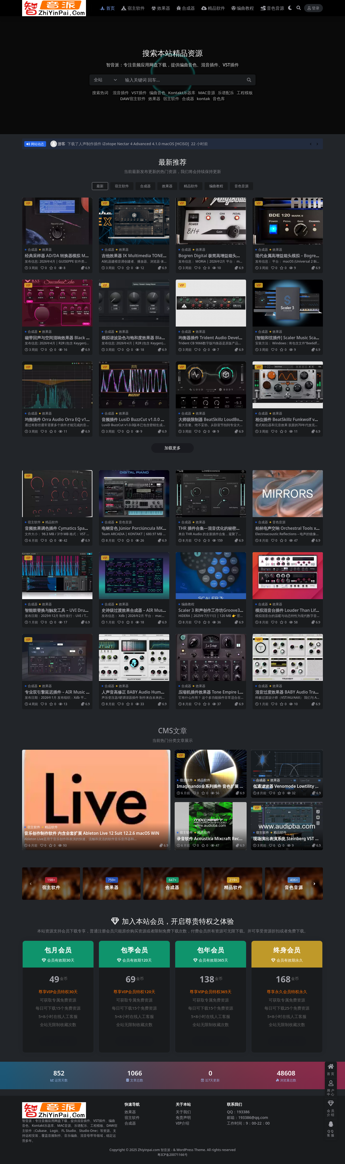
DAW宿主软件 (133, 98)
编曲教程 (216, 186)
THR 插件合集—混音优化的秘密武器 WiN (209, 530)
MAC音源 (206, 92)
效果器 (154, 98)
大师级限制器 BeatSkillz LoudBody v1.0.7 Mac (210, 422)
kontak (203, 98)
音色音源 (241, 186)
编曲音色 (157, 92)
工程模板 (245, 92)
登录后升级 (58, 1041)
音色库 (219, 98)
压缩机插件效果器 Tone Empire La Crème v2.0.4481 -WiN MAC (210, 694)
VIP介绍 (182, 1123)
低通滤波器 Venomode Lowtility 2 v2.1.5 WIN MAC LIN (287, 788)
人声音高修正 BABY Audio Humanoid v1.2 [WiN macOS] (134, 694)
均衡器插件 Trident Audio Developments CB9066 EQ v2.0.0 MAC (210, 340)
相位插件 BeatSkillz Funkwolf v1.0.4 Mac (286, 422)
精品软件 (191, 186)
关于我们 (183, 1111)
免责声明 (183, 1117)
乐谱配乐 (226, 92)
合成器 (188, 98)
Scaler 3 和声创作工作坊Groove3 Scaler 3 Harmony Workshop (210, 613)
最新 (100, 186)
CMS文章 (172, 730)
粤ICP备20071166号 (172, 1154)
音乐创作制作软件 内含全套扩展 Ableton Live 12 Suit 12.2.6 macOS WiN (91, 833)
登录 (313, 8)
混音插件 (121, 92)
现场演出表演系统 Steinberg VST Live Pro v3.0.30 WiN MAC (286, 841)
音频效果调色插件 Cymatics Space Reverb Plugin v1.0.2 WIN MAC (57, 530)
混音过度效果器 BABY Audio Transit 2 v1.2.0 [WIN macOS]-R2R (287, 694)
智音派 (166, 1150)
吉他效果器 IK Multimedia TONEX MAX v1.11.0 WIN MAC (134, 258)
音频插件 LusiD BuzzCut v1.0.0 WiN (134, 422)
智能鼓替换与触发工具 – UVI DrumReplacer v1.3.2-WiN (57, 613)
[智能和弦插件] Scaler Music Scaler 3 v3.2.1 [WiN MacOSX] (287, 340)
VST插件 (139, 92)
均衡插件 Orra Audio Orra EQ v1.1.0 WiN (56, 422)
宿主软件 (171, 98)
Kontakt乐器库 (182, 92)
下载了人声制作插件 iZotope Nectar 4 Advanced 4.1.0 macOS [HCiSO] (128, 143)
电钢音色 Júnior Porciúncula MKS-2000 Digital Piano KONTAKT (134, 530)
